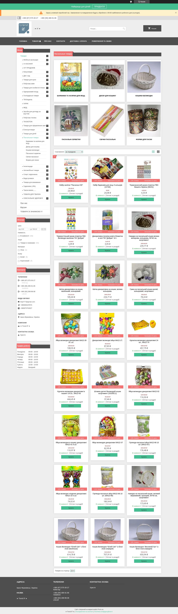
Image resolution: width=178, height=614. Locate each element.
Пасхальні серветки (71, 139)
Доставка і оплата (78, 41)
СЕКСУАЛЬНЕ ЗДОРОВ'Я (33, 198)
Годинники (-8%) (29, 186)
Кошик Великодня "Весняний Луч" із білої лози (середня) (144, 548)
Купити (71, 197)
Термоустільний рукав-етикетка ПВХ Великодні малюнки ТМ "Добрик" (71, 237)
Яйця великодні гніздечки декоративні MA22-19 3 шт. (71, 495)
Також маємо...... (29, 190)
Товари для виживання (32, 182)
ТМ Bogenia (27, 99)
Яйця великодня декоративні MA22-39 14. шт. (71, 341)
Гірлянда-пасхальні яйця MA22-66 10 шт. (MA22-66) (107, 495)
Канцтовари (27, 72)
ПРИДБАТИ (99, 7)
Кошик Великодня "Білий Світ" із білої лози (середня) (107, 548)
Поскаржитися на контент (84, 612)
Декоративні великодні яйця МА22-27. (107, 340)
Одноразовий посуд (30, 92)
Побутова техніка (29, 118)
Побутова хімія (28, 84)
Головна (23, 41)
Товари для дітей (29, 134)
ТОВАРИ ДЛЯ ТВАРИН (32, 194)
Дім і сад (26, 76)
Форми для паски (144, 139)
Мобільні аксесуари (30, 60)
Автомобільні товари (31, 170)
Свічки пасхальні (107, 139)
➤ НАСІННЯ (28, 64)
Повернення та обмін (101, 41)
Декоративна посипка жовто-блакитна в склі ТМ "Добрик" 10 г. (107, 237)
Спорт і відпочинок (30, 174)
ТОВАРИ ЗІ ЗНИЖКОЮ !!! (31, 211)
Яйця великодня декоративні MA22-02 (144, 391)
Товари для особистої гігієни (34, 88)
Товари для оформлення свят (34, 126)
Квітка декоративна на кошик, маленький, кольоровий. (71, 290)
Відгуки (23, 207)
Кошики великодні (144, 96)
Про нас (47, 41)
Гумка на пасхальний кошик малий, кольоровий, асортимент (144, 290)
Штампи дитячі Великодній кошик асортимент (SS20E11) (107, 392)
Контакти (60, 41)
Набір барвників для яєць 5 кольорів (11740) (107, 186)
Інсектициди (28, 166)
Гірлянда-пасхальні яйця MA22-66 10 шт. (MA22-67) (144, 444)
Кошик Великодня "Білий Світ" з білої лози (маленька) (71, 548)
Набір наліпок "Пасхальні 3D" (71, 185)
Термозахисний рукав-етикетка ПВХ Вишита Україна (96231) (144, 186)
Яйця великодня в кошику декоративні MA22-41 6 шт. (71, 444)
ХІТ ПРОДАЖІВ (29, 68)
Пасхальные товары (31, 138)
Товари (35, 41)
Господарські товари (31, 96)
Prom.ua (100, 609)
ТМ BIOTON (27, 122)
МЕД (25, 108)
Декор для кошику (107, 96)
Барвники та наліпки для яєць (71, 96)
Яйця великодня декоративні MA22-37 (107, 443)
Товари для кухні (29, 80)
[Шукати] (124, 29)
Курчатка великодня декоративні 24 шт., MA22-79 (144, 341)
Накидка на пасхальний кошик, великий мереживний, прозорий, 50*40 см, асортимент (144, 496)
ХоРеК (25, 103)
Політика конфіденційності (103, 612)
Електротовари (29, 130)
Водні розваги (28, 178)
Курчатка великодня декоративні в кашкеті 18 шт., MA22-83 (71, 392)
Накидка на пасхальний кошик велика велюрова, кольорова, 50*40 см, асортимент (144, 238)
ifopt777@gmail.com (27, 302)
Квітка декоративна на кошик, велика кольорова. (107, 290)
